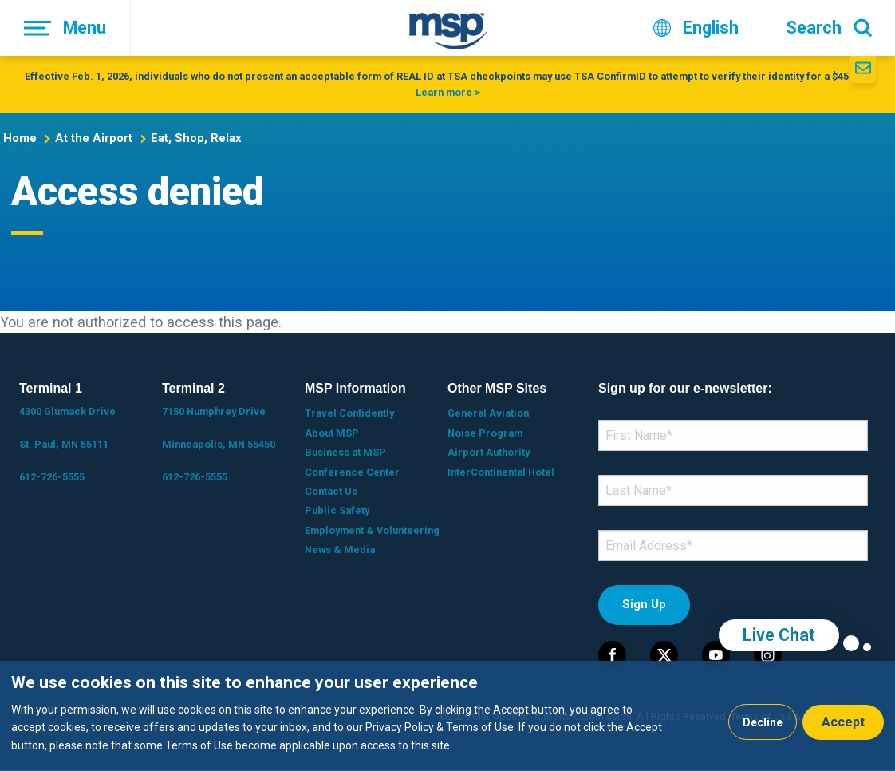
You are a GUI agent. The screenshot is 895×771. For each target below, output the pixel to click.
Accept (843, 721)
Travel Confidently (349, 413)
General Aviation (488, 413)
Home (20, 138)
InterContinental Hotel (501, 472)
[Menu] (65, 28)
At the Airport (93, 138)
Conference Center (352, 472)
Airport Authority (489, 452)
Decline (763, 722)
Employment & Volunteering (372, 530)
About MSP (332, 433)
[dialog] (447, 716)
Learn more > (448, 92)
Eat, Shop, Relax (196, 138)
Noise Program (485, 433)
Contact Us (331, 491)
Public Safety (337, 510)
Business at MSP (345, 452)
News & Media (340, 550)
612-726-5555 (52, 477)
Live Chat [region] (779, 635)
